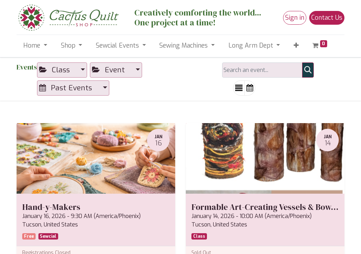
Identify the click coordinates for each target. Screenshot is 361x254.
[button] (296, 46)
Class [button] (55, 70)
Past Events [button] (66, 88)
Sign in (294, 17)
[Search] (308, 70)
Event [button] (109, 70)
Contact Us (326, 17)
